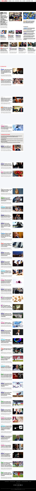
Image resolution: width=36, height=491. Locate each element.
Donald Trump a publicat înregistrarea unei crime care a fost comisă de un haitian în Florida (19, 36)
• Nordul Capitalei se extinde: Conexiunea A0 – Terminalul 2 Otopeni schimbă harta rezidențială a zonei (12, 139)
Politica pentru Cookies (12, 481)
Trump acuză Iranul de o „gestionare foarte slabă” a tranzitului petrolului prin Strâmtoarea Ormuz (6, 437)
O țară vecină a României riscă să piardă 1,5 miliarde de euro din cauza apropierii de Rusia (5, 254)
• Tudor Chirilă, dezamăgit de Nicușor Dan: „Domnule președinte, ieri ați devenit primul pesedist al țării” (29, 29)
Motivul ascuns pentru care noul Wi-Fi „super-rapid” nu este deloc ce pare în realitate (6, 272)
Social (8, 34)
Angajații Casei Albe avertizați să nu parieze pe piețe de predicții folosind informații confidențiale (6, 315)
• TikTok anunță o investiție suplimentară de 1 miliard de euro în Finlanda (10, 142)
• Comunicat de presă (4, 137)
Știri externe (2, 106)
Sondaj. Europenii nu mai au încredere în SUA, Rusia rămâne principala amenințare (6, 290)
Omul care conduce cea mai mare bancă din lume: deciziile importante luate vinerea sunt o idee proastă (6, 332)
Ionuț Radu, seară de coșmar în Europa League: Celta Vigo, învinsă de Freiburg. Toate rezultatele (6, 474)
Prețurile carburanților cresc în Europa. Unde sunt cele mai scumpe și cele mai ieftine (32, 49)
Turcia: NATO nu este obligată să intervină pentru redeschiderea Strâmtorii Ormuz (6, 147)
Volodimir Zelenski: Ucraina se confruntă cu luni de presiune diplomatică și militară (6, 164)
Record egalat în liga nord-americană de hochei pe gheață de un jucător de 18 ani (6, 402)
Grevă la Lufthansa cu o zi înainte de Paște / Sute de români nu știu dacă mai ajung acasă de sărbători (6, 245)
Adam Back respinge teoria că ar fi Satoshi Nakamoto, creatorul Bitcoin (6, 367)
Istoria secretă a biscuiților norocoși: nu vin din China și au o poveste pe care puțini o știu (6, 298)
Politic (1, 34)
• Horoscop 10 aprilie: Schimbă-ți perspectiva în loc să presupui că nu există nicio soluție (29, 39)
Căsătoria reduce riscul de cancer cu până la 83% (6, 323)
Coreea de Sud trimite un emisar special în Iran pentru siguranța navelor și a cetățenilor (6, 385)
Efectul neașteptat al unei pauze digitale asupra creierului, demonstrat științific (6, 207)
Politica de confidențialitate (25, 481)
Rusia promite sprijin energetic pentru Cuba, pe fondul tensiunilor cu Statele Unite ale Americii (6, 394)
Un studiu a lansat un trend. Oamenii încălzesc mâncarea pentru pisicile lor (13, 49)
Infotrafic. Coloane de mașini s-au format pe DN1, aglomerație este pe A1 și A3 (11, 36)
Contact (30, 481)
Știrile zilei (2, 321)
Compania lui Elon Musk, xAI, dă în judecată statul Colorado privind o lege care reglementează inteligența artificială (6, 428)
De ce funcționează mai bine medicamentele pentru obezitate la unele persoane (6, 418)
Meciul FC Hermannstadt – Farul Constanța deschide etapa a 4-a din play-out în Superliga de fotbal (6, 358)
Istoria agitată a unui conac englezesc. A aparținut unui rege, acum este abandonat (6, 306)
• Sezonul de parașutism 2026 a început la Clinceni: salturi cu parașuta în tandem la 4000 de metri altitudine (12, 141)
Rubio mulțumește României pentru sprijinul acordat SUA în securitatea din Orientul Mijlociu (3, 36)
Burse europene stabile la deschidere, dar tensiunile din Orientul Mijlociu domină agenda (6, 199)
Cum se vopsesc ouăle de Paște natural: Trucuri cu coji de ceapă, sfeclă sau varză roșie (6, 172)
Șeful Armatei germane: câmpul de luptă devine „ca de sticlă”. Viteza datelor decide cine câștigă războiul (6, 225)
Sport (1, 400)
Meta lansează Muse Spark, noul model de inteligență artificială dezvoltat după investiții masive (6, 341)
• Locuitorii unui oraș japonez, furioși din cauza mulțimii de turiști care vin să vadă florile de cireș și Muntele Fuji (29, 34)
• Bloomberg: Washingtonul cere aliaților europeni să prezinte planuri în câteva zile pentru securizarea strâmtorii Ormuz (29, 36)
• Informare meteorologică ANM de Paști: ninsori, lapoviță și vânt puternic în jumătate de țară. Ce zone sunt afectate (29, 31)
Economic (2, 196)
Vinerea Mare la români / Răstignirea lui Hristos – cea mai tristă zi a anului (6, 190)
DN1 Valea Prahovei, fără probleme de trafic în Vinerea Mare (6, 349)
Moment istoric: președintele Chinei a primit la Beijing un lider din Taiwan (6, 216)
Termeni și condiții (18, 481)
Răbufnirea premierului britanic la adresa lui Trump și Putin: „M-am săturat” (22, 49)
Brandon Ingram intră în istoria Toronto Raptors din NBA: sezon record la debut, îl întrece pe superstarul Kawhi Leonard (6, 375)
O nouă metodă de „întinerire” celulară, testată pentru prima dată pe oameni (6, 446)
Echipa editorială (7, 481)
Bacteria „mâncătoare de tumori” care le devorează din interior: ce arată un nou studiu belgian (6, 127)
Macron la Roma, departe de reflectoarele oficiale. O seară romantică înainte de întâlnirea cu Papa (6, 263)
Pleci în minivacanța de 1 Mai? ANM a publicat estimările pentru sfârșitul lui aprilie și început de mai (29, 22)
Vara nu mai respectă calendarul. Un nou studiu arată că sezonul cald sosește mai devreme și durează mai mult (6, 81)
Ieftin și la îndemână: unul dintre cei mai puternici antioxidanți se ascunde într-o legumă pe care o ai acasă (6, 281)
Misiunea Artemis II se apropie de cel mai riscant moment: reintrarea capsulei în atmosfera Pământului (6, 100)
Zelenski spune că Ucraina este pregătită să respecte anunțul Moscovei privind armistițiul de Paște (6, 455)
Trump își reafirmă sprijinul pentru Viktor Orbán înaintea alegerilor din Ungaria (6, 410)
